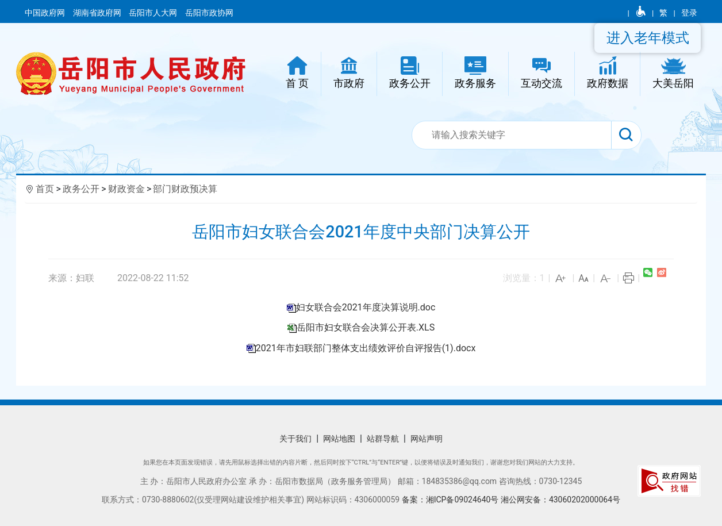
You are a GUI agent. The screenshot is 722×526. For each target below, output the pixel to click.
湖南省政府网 (98, 12)
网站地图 (339, 438)
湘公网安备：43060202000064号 (560, 499)
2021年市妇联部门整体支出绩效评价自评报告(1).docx (366, 348)
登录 (689, 12)
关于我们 (295, 438)
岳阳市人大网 (154, 12)
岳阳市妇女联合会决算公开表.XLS (366, 327)
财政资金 (126, 188)
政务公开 (81, 188)
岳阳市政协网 (209, 12)
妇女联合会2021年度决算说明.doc (366, 307)
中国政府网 (46, 12)
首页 (45, 188)
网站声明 (426, 438)
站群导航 (383, 438)
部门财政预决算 (185, 188)
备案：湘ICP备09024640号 (451, 499)
